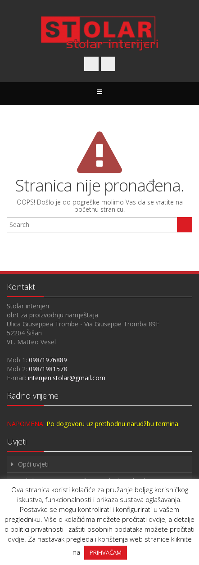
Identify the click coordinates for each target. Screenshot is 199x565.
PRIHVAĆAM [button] (106, 552)
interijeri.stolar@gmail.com (66, 378)
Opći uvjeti (33, 464)
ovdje (157, 519)
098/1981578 (48, 369)
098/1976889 (48, 360)
